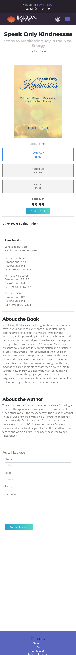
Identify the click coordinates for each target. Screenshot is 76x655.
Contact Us (38, 650)
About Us (38, 643)
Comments (11, 494)
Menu (68, 19)
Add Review (13, 452)
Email (8, 473)
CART (45, 8)
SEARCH (31, 8)
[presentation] (29, 516)
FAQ (38, 647)
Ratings (9, 486)
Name (8, 459)
